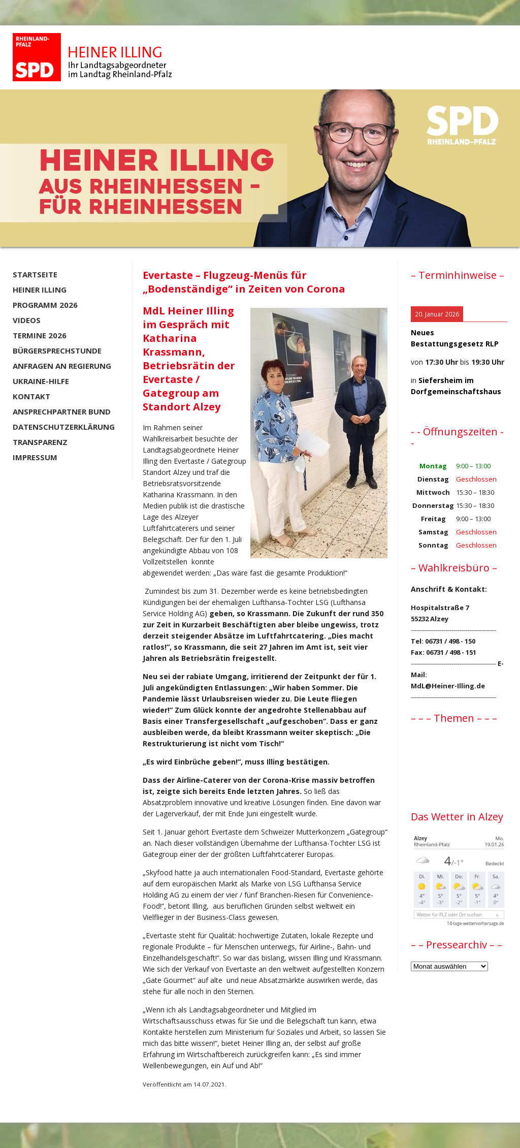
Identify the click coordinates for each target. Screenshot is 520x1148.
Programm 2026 (45, 305)
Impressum (35, 457)
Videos (27, 320)
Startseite (35, 274)
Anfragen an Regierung (62, 366)
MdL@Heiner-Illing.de (448, 685)
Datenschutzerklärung (64, 427)
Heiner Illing (40, 289)
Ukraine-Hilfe (41, 381)
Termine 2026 (40, 335)
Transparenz (40, 442)
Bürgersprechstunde (57, 350)
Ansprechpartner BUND (62, 411)
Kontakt (31, 396)
